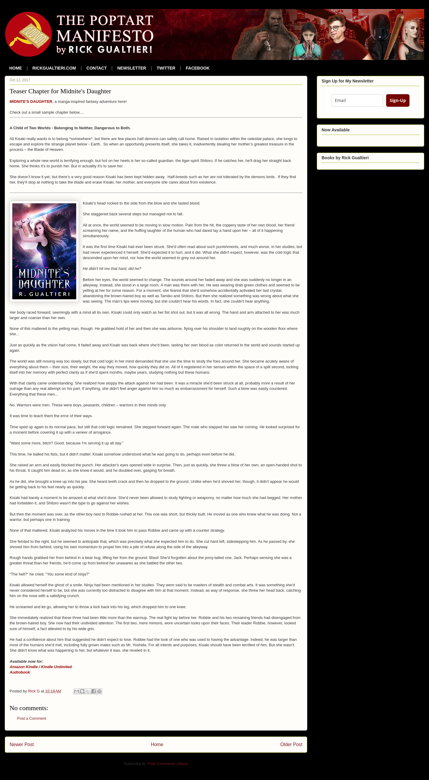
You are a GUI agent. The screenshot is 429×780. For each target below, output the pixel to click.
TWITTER (166, 68)
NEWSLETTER (131, 68)
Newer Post (22, 744)
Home (157, 744)
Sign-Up (398, 100)
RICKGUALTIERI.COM (54, 68)
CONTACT (96, 68)
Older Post (291, 744)
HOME (15, 68)
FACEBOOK (198, 68)
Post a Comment (31, 718)
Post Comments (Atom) (168, 763)
